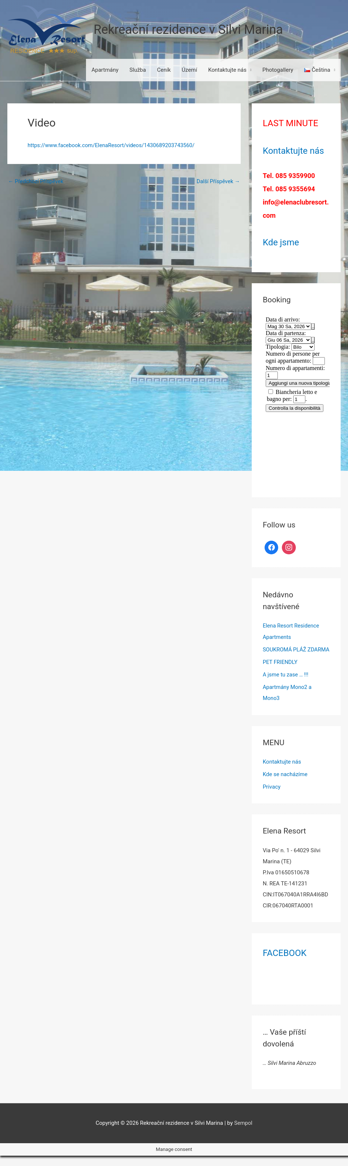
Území (189, 70)
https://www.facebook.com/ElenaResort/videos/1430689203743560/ (113, 145)
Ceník (164, 70)
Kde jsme (281, 243)
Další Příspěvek (217, 181)
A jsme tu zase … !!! (286, 685)
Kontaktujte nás (227, 70)
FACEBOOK (284, 963)
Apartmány (105, 70)
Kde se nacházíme (285, 784)
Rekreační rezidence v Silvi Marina (190, 29)
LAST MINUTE (290, 123)
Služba (137, 70)
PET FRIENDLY (280, 672)
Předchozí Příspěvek (36, 181)
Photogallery (277, 70)
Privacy (271, 797)
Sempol (243, 1133)
